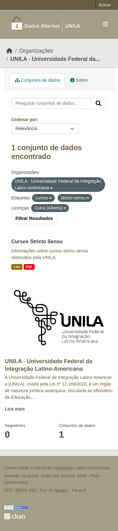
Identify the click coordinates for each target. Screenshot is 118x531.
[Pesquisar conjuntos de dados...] (51, 103)
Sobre (78, 80)
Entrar (105, 5)
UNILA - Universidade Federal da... (55, 59)
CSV (17, 267)
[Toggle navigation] (105, 24)
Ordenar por (24, 119)
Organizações (36, 51)
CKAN (14, 516)
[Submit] (98, 103)
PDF (29, 267)
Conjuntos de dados (37, 80)
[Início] (9, 51)
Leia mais (15, 408)
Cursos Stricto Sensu (37, 241)
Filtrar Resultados (34, 218)
